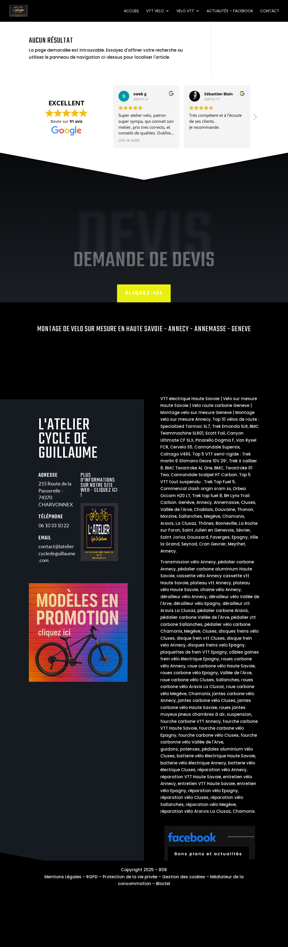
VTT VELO (155, 11)
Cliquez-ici (144, 293)
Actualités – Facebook (230, 11)
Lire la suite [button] (86, 140)
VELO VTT (185, 11)
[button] (213, 118)
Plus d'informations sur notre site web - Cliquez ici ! (99, 500)
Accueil (131, 11)
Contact (269, 11)
